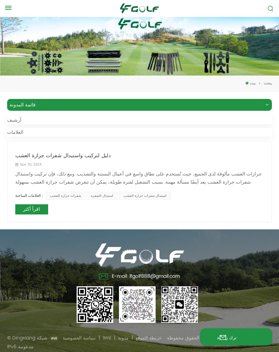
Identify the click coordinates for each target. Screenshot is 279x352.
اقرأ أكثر (30, 207)
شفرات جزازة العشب (64, 194)
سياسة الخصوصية (80, 335)
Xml (109, 335)
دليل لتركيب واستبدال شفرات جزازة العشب (58, 154)
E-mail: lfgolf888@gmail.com (139, 274)
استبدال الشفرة (101, 194)
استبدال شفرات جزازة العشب (143, 194)
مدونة (126, 335)
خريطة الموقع (152, 335)
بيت (250, 83)
